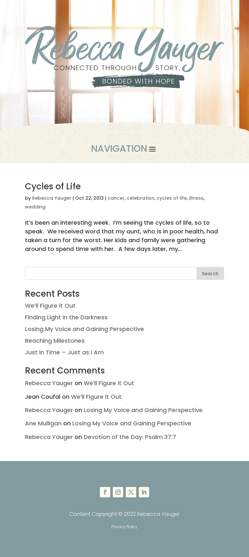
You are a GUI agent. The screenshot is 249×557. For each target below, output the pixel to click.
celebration (140, 198)
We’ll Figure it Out (50, 306)
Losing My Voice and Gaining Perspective (84, 329)
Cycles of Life (53, 186)
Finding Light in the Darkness (66, 317)
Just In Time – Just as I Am (64, 352)
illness (196, 198)
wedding (35, 207)
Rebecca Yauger (51, 198)
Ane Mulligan (43, 423)
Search (210, 273)
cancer (116, 198)
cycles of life (172, 198)
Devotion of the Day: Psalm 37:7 (130, 437)
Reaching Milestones (55, 341)
